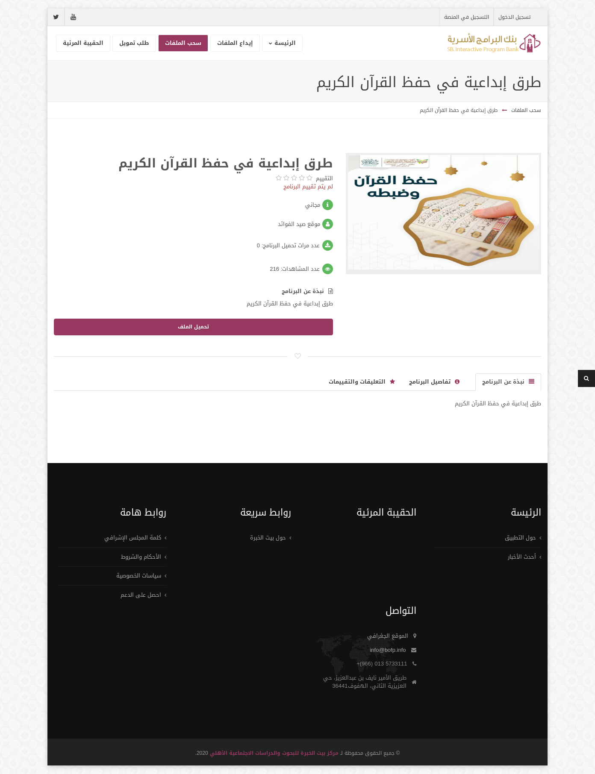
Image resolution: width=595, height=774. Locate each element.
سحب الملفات (526, 110)
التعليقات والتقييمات (362, 381)
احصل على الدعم (141, 594)
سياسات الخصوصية (138, 575)
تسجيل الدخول (514, 17)
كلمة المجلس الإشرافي (132, 537)
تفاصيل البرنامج (434, 381)
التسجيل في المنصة (466, 17)
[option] (443, 213)
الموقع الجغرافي (387, 635)
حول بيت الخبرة (268, 537)
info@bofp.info (388, 650)
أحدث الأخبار (522, 556)
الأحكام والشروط (141, 556)
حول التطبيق (520, 537)
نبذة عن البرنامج (307, 291)
